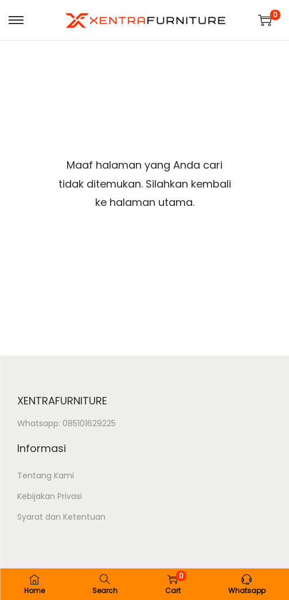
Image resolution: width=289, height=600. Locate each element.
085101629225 (89, 423)
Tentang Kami (45, 475)
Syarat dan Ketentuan (61, 517)
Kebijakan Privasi (49, 496)
